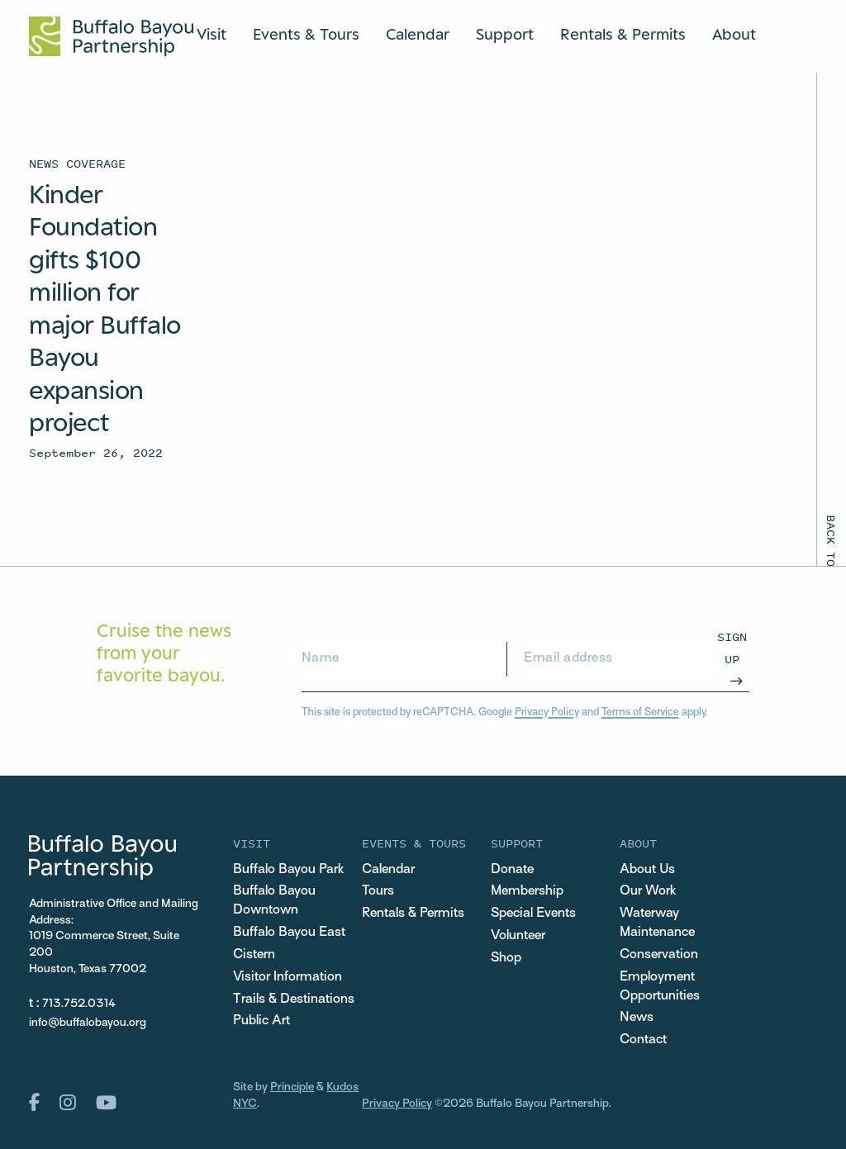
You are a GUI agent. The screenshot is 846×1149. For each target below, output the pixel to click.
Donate (512, 869)
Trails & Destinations (293, 999)
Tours (378, 891)
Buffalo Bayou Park (288, 869)
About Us (647, 869)
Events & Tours (306, 34)
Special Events (533, 913)
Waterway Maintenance (657, 923)
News (637, 1017)
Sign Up (732, 647)
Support (505, 34)
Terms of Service (640, 713)
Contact (643, 1040)
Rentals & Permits (623, 34)
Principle (292, 1087)
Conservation (659, 954)
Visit (211, 34)
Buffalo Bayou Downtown (274, 901)
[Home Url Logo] (111, 36)
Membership (527, 891)
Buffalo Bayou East (289, 932)
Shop (506, 958)
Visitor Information (287, 977)
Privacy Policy (547, 713)
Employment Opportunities (660, 987)
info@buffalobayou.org (87, 1023)
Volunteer (518, 935)
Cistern (254, 954)
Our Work (648, 891)
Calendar (417, 34)
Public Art (261, 1021)
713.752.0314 (79, 1004)
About (734, 34)
